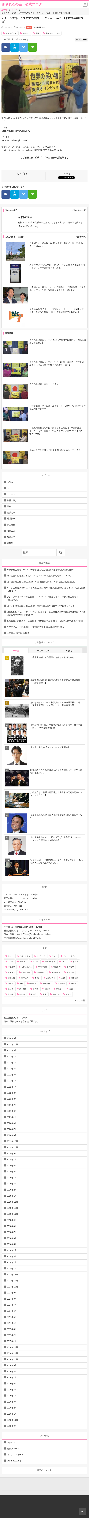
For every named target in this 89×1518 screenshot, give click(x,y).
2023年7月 (12, 1056)
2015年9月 (12, 1426)
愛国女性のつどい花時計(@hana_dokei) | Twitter (26, 930)
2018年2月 (12, 1262)
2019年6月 (12, 1165)
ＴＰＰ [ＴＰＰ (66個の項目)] (68, 994)
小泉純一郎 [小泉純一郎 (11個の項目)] (40, 972)
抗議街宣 (11, 512)
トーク (14, 10)
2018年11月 (12, 1208)
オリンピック (10, 33)
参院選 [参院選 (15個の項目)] (75, 962)
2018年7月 (12, 1232)
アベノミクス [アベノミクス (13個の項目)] (24, 956)
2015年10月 (12, 1420)
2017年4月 (12, 1323)
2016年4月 (12, 1395)
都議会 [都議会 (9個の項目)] (33, 994)
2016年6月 (12, 1383)
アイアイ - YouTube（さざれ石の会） (21, 894)
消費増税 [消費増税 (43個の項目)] (74, 978)
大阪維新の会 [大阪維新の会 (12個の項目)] (26, 967)
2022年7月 (12, 1080)
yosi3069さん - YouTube (15, 902)
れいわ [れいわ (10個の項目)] (10, 956)
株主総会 (11, 524)
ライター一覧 (79, 210)
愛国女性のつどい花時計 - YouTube (20, 898)
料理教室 (11, 518)
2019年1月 (12, 1196)
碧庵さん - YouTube (13, 906)
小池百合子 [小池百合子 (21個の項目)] (25, 972)
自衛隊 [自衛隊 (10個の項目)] (47, 989)
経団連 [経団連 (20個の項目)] (73, 984)
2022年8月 (12, 1075)
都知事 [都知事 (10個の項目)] (22, 994)
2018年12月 (12, 1202)
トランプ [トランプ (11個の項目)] (23, 962)
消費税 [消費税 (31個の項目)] (10, 984)
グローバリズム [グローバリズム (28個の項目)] (69, 956)
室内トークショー (53, 33)
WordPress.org (14, 1461)
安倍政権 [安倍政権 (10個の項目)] (56, 967)
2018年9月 (12, 1220)
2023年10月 (12, 1044)
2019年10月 (12, 1147)
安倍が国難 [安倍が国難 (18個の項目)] (42, 967)
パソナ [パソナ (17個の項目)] (35, 962)
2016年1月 (12, 1414)
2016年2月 (12, 1408)
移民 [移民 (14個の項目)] (21, 984)
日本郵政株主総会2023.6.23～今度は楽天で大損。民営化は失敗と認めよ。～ (42, 582)
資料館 (10, 543)
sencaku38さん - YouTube (16, 909)
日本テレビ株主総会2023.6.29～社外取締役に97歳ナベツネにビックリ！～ (42, 606)
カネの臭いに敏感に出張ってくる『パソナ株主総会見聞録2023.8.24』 (39, 575)
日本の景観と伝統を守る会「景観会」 (21, 1021)
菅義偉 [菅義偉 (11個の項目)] (10, 994)
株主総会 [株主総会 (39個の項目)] (24, 978)
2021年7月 (12, 1105)
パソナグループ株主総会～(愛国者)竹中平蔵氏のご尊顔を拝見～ (36, 627)
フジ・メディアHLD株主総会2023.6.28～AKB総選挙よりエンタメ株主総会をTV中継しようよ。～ (45, 598)
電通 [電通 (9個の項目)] (44, 994)
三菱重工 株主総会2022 (18, 633)
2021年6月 (12, 1111)
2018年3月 (12, 1256)
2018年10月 (12, 1214)
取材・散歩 (12, 500)
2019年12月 (12, 1141)
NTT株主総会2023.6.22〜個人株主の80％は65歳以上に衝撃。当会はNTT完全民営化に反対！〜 (46, 589)
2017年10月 (12, 1287)
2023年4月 (12, 1062)
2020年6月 (12, 1135)
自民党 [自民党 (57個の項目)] (35, 989)
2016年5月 (12, 1389)
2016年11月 (12, 1353)
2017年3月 (12, 1329)
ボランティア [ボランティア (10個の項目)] (49, 962)
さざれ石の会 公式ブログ (22, 4)
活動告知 (11, 531)
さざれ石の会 (39, 27)
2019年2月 (12, 1190)
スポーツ (26, 33)
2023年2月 (12, 1068)
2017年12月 (12, 1274)
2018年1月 (12, 1268)
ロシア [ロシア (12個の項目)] (64, 962)
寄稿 (9, 506)
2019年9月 (12, 1153)
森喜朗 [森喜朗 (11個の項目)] (37, 978)
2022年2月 (12, 1093)
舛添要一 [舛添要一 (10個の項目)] (59, 989)
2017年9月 (12, 1293)
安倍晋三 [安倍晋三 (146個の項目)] (70, 967)
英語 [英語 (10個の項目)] (71, 989)
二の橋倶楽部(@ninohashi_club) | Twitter (23, 938)
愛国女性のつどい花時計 (15, 1018)
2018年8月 (12, 1226)
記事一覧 (81, 236)
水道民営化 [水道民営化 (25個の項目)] (50, 978)
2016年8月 (12, 1371)
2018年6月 (12, 1238)
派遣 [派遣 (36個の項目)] (63, 978)
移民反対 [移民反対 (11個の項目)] (32, 984)
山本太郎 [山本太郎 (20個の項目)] (70, 972)
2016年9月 (12, 1365)
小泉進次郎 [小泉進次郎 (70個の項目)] (56, 972)
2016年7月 (12, 1377)
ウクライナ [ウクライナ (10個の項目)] (40, 956)
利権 (37, 33)
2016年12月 (12, 1347)
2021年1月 (12, 1117)
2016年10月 (12, 1359)
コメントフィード (15, 1454)
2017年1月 (12, 1341)
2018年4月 (12, 1250)
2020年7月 (12, 1129)
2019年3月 (12, 1183)
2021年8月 (12, 1099)
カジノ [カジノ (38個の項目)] (54, 956)
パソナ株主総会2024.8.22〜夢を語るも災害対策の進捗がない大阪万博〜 (40, 569)
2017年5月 (12, 1317)
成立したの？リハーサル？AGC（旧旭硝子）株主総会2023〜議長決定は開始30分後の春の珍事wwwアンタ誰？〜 (46, 613)
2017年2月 (12, 1335)
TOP (4, 10)
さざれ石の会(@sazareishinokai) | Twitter (23, 927)
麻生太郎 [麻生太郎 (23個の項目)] (56, 994)
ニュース (11, 494)
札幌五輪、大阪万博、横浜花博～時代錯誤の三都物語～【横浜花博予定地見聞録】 (45, 620)
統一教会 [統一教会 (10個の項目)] (23, 989)
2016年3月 (12, 1402)
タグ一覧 (81, 1000)
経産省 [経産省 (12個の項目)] (10, 989)
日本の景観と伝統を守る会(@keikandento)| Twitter (27, 934)
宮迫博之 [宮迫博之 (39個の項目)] (11, 972)
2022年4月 (12, 1087)
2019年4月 (12, 1177)
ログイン (11, 1442)
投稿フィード (13, 1448)
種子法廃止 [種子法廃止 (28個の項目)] (47, 984)
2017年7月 (12, 1305)
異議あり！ (12, 536)
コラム (10, 482)
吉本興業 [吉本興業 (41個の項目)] (11, 967)
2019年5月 (12, 1171)
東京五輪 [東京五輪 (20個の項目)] (11, 978)
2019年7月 (12, 1159)
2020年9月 (12, 1123)
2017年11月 (12, 1280)
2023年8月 (12, 1050)
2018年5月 (12, 1244)
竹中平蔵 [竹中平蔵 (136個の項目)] (61, 984)
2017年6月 (12, 1311)
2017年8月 (12, 1299)
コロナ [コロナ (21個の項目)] (10, 962)
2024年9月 (12, 1038)
